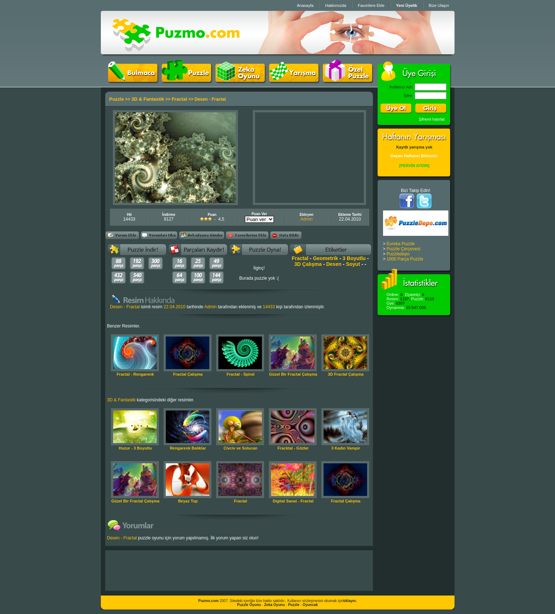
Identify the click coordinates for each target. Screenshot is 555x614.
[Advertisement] (309, 157)
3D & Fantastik (147, 99)
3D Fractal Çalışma (345, 374)
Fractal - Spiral (240, 374)
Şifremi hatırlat (432, 119)
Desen (333, 264)
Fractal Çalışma (187, 374)
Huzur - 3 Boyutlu (135, 448)
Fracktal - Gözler (293, 448)
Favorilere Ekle (371, 5)
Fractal (179, 99)
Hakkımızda (335, 5)
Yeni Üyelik (406, 5)
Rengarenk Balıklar (188, 448)
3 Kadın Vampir (345, 448)
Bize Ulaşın (439, 5)
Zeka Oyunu (274, 605)
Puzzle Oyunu (249, 605)
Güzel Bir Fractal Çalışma (293, 374)
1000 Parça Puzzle (405, 259)
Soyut (353, 264)
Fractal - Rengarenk (135, 374)
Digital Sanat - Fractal (293, 501)
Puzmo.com (208, 601)
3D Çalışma (307, 264)
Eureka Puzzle (401, 243)
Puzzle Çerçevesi (403, 248)
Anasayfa (305, 5)
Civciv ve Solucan (240, 448)
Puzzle (116, 99)
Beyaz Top (188, 501)
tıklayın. (350, 601)
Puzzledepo (398, 253)
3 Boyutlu (354, 258)
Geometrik (325, 258)
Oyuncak (310, 605)
